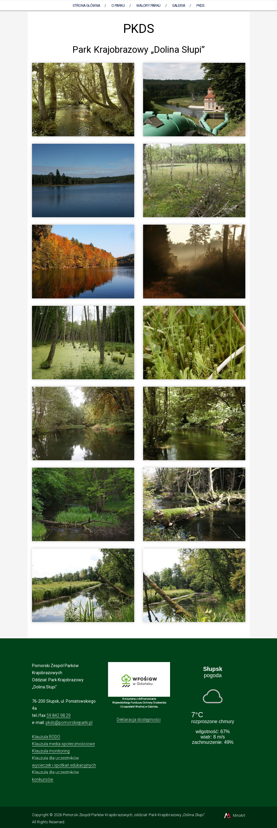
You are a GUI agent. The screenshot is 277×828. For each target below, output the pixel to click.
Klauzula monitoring (51, 751)
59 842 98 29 (59, 715)
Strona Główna (86, 6)
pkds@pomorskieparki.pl (69, 722)
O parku (118, 6)
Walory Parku (148, 6)
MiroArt (234, 815)
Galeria (178, 6)
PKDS (200, 6)
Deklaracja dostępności (139, 719)
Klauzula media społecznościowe (63, 743)
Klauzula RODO (46, 736)
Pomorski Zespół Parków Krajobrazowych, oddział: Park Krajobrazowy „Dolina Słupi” (134, 815)
